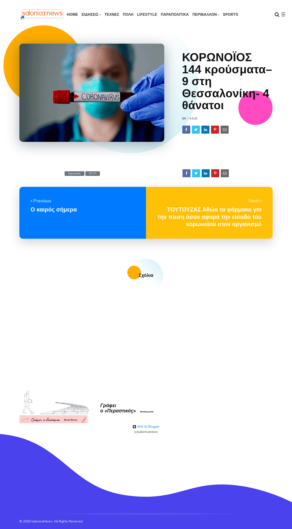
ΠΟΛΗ (128, 14)
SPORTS (230, 14)
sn (184, 118)
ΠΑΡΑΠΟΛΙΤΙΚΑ (175, 14)
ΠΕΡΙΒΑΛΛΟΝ (204, 14)
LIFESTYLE (147, 14)
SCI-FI (92, 173)
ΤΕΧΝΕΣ (111, 14)
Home (72, 14)
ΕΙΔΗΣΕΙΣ (90, 14)
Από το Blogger (146, 426)
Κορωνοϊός (74, 173)
